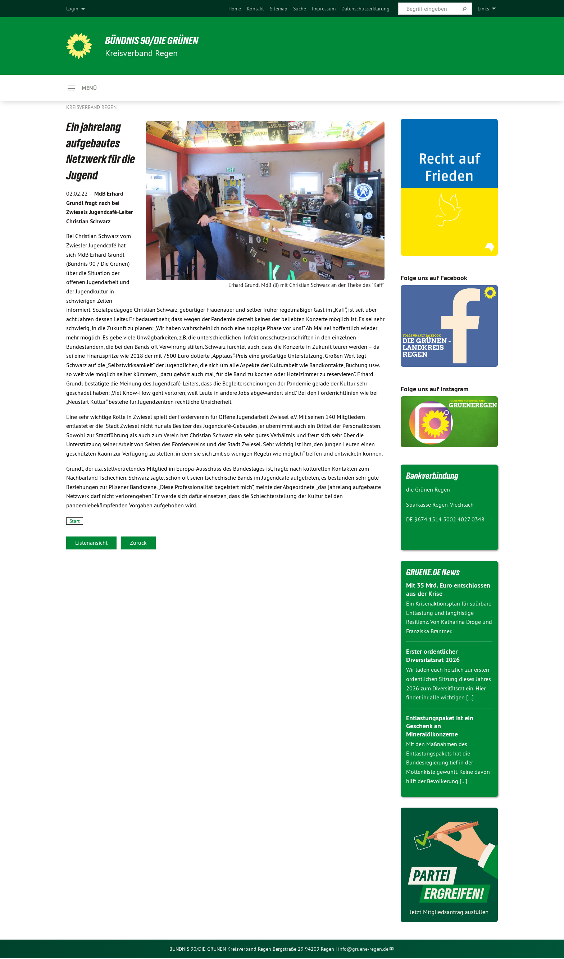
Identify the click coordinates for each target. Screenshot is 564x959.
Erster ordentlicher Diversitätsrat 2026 (433, 656)
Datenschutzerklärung (365, 8)
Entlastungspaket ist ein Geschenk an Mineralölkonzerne (439, 726)
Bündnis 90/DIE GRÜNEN (154, 40)
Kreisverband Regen (91, 108)
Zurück (138, 543)
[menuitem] (234, 8)
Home (234, 8)
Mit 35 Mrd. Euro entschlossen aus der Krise (448, 590)
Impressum (324, 8)
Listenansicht (91, 543)
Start (74, 521)
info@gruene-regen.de (363, 949)
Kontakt (255, 8)
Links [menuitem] (483, 8)
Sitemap (278, 8)
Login (72, 8)
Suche (299, 8)
